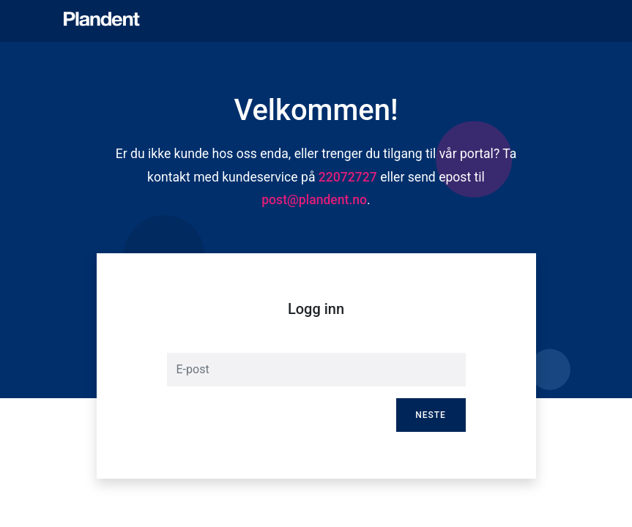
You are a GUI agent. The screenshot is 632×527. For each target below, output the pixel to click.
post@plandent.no (314, 200)
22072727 (348, 177)
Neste (430, 415)
